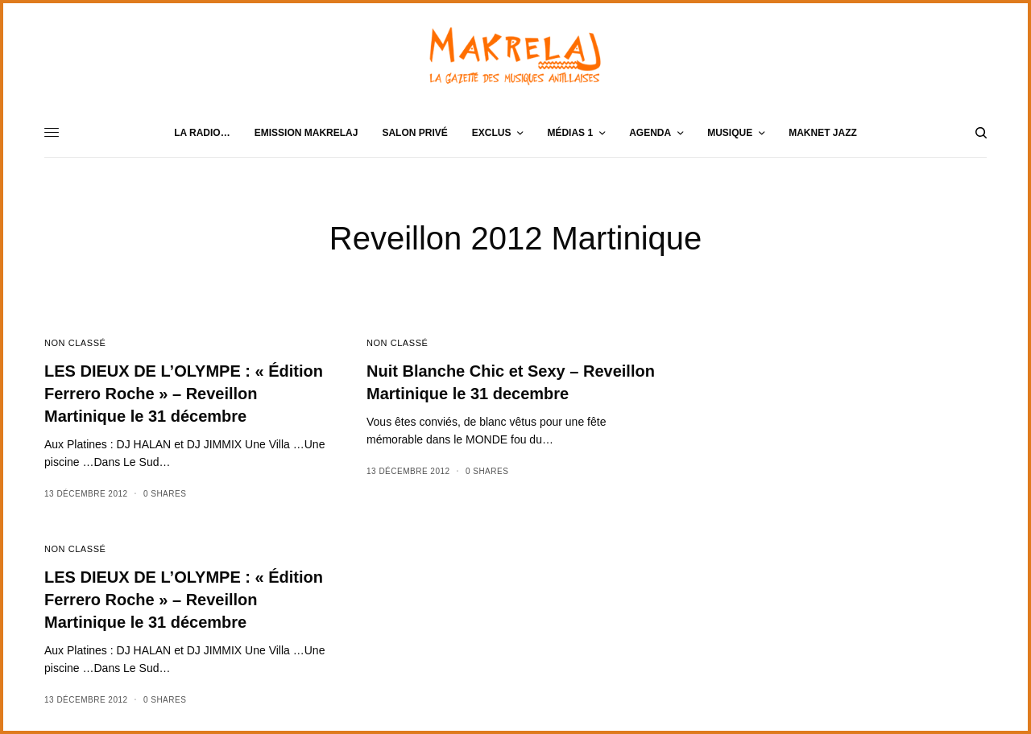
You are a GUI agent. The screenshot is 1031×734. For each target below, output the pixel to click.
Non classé (75, 343)
